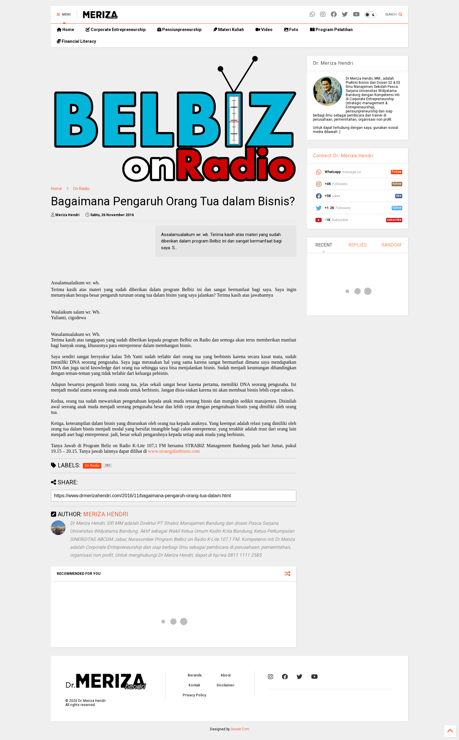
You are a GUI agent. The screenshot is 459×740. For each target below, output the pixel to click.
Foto (291, 29)
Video (264, 29)
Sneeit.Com (240, 729)
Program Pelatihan (331, 29)
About (225, 675)
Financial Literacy (76, 41)
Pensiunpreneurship (179, 29)
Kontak (194, 685)
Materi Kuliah (228, 29)
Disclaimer (225, 685)
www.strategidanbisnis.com (174, 451)
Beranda (194, 675)
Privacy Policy (194, 695)
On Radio (81, 188)
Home (65, 29)
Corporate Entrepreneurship (115, 29)
